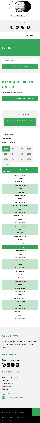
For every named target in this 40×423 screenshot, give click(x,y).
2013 (6, 149)
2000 (29, 159)
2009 (6, 154)
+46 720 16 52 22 (10, 394)
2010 (29, 149)
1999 (6, 164)
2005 (21, 154)
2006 (13, 154)
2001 (21, 159)
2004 (29, 154)
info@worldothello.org (12, 397)
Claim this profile (20, 98)
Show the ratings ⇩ (20, 122)
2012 (13, 149)
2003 (6, 159)
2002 (13, 159)
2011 (21, 149)
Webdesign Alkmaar (15, 412)
